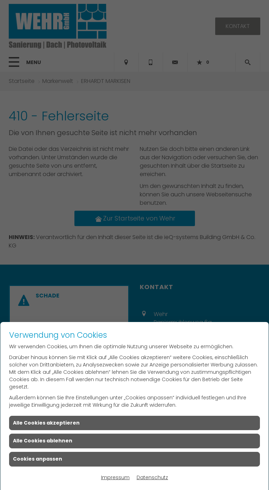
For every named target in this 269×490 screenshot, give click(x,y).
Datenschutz (152, 477)
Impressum (115, 477)
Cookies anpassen (37, 458)
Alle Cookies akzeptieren (46, 422)
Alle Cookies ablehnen (42, 440)
